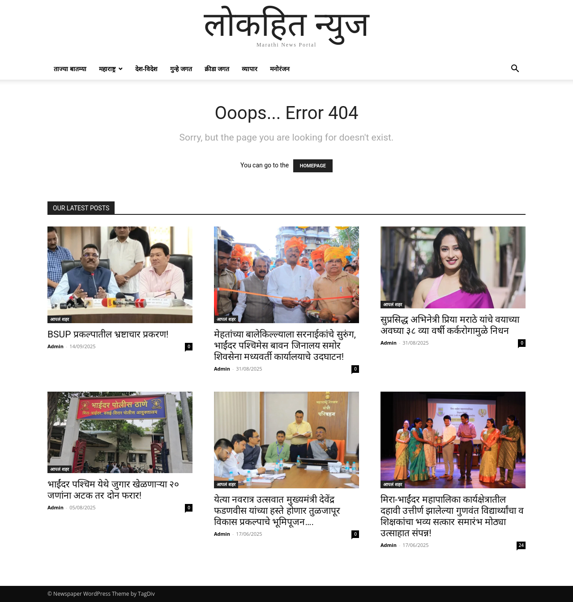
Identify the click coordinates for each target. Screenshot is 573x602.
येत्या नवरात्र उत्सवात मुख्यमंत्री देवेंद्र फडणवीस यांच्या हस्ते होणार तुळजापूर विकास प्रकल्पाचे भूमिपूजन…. (277, 510)
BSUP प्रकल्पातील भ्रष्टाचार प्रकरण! (107, 334)
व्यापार (249, 68)
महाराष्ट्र (107, 68)
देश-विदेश (146, 68)
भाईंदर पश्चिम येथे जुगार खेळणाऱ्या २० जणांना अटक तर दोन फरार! (113, 490)
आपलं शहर (59, 319)
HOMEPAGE (313, 166)
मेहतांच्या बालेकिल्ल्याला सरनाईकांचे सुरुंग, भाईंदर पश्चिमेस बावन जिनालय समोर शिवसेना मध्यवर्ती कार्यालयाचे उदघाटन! (285, 345)
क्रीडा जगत (217, 68)
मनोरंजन (280, 68)
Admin (55, 346)
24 (521, 545)
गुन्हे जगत (181, 68)
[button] (515, 69)
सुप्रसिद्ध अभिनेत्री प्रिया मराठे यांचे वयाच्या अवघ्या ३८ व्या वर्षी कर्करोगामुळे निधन (450, 325)
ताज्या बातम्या (70, 68)
